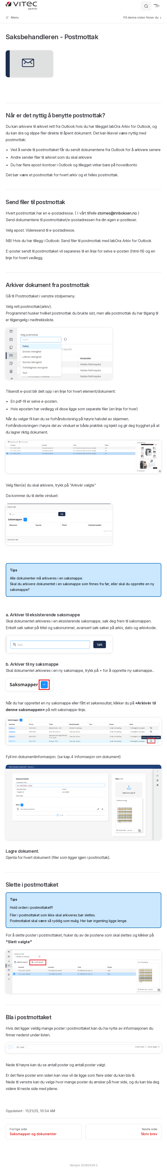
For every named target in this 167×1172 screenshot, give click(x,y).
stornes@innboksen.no (117, 213)
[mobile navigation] (159, 6)
